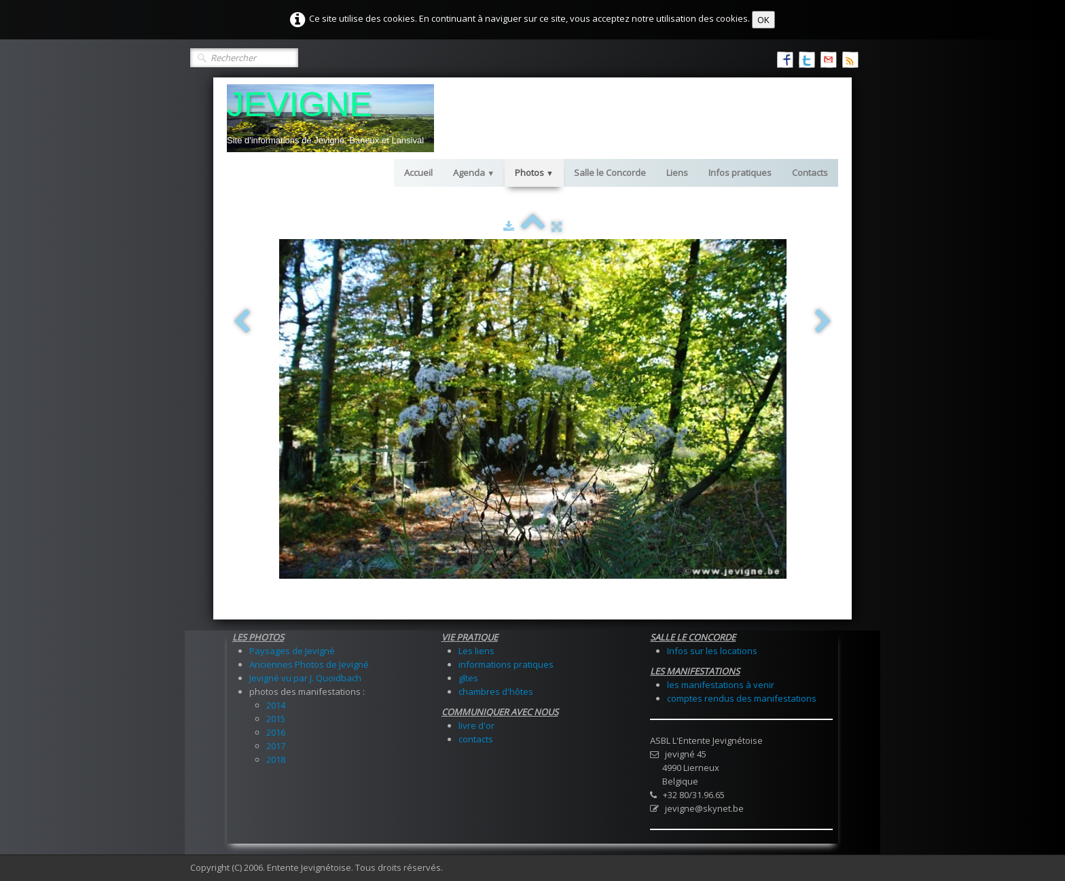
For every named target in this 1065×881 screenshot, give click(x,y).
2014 (275, 705)
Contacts (810, 172)
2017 (275, 746)
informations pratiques (506, 664)
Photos (534, 172)
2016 (275, 732)
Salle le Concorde (610, 172)
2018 (275, 759)
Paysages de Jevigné (292, 651)
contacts (475, 739)
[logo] (330, 118)
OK (763, 20)
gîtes (468, 678)
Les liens (476, 651)
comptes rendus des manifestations (741, 698)
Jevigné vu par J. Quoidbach (305, 678)
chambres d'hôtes (495, 691)
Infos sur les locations (712, 651)
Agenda (473, 172)
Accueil (418, 172)
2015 (275, 719)
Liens (677, 172)
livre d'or (476, 725)
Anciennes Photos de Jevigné (309, 664)
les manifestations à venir (720, 685)
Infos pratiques (740, 172)
